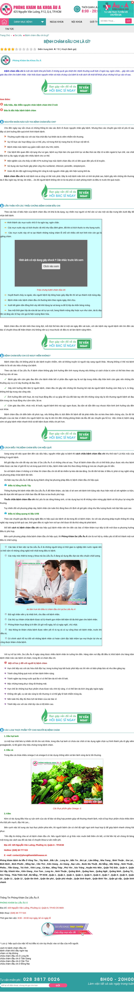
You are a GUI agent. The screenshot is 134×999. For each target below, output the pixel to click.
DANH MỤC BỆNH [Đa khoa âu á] (17, 22)
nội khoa (76, 21)
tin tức (9, 29)
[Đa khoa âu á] (37, 9)
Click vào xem (51, 266)
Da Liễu (3, 981)
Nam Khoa (5, 970)
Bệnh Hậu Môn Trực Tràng (9, 974)
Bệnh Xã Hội (6, 978)
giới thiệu (95, 21)
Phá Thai (4, 986)
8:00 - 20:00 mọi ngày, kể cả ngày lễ (34, 918)
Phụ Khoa (4, 983)
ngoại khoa (56, 21)
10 (34, 49)
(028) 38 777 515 (18, 913)
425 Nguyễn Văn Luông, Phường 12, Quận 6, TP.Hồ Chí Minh (36, 908)
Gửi (58, 985)
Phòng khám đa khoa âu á (27, 60)
